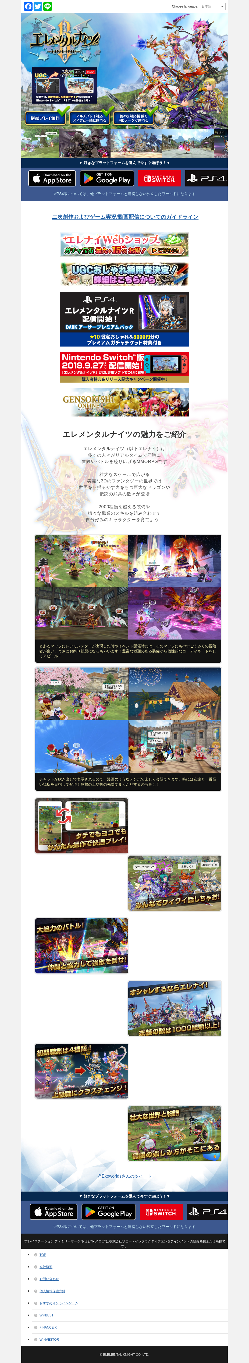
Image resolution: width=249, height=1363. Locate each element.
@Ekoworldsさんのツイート (124, 1176)
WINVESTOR (49, 1339)
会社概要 (46, 1267)
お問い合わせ (49, 1279)
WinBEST (47, 1315)
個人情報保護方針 (52, 1291)
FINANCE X (48, 1327)
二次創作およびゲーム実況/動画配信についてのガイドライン (125, 217)
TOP (43, 1255)
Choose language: (185, 6)
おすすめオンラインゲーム (59, 1303)
